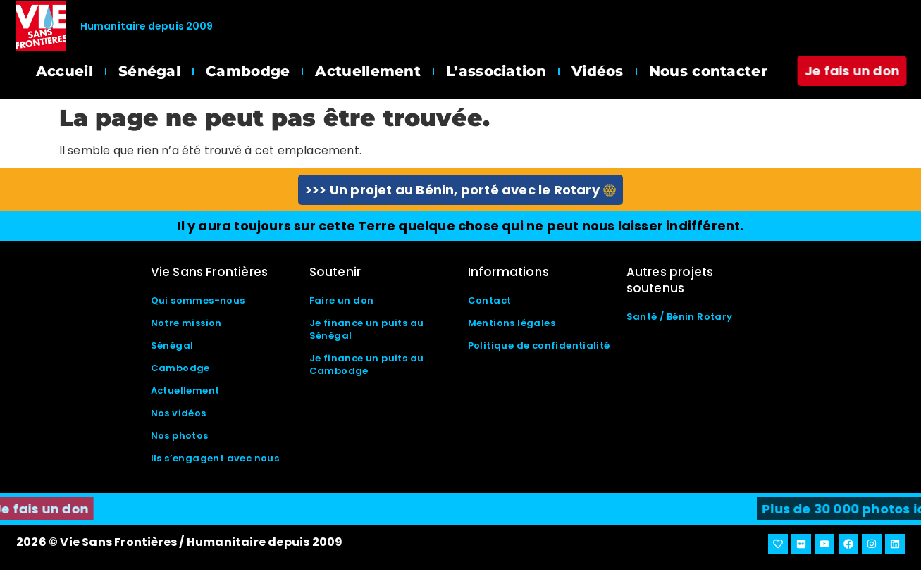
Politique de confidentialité (539, 345)
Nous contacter (708, 71)
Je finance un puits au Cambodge (366, 364)
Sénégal (149, 71)
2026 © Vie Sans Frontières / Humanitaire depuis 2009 (179, 542)
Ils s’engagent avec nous (215, 458)
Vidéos (597, 71)
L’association (496, 71)
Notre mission (186, 323)
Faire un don (341, 300)
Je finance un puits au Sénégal (366, 329)
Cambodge (248, 71)
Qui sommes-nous (198, 300)
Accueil (64, 71)
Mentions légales (511, 323)
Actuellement (368, 71)
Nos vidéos (178, 413)
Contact (490, 300)
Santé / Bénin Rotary (679, 316)
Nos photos (180, 435)
